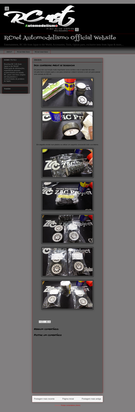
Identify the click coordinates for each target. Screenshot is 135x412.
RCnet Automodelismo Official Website (60, 38)
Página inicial (68, 399)
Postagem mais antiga (91, 399)
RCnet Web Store (23, 52)
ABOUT (9, 52)
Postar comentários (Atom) (70, 405)
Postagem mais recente (44, 399)
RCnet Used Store (41, 52)
